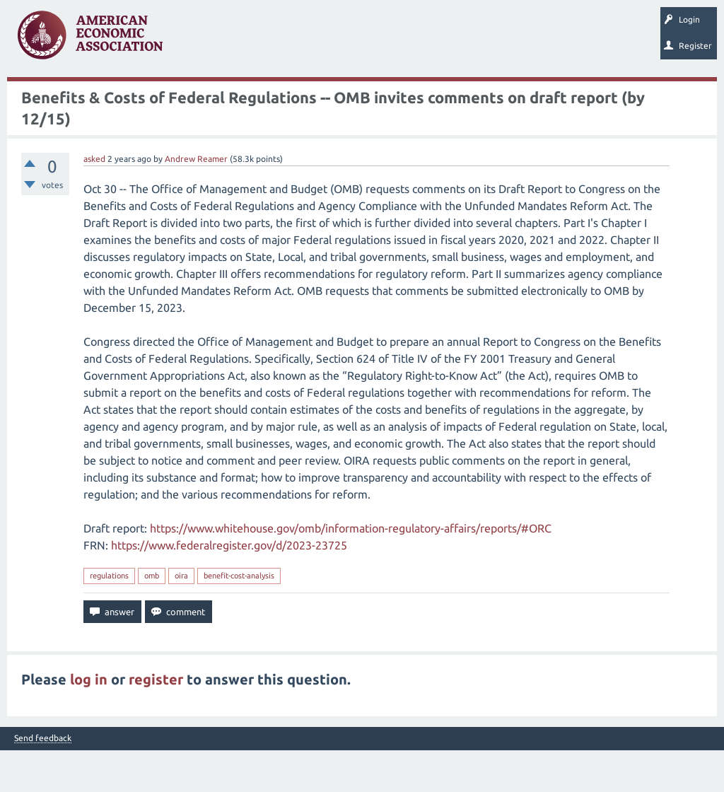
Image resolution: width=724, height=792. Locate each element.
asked (94, 200)
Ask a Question (264, 95)
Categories (198, 95)
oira (181, 617)
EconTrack (490, 95)
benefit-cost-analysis (239, 617)
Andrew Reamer (196, 200)
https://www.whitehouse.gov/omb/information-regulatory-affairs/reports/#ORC (350, 570)
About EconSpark (422, 95)
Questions (34, 95)
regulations (109, 617)
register (156, 721)
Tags (148, 95)
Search (324, 95)
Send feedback (42, 780)
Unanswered (94, 95)
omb (151, 617)
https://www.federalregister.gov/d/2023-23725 (229, 587)
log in (88, 721)
